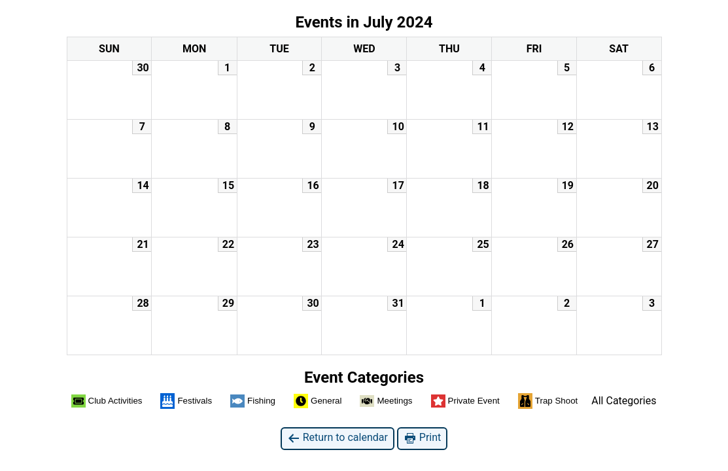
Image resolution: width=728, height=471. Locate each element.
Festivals (186, 401)
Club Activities (107, 401)
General (317, 401)
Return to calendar (337, 438)
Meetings (386, 401)
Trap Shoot (548, 401)
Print (422, 438)
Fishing (252, 401)
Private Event (465, 401)
